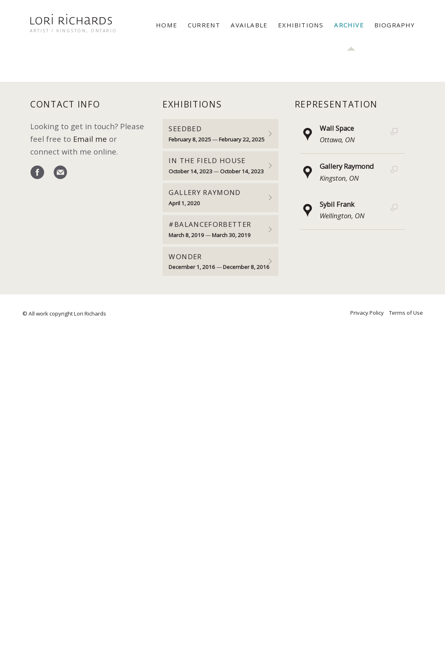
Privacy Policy (367, 312)
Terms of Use (406, 312)
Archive (348, 25)
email (60, 173)
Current (204, 25)
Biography (394, 25)
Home (166, 25)
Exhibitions (300, 25)
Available (249, 25)
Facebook (37, 173)
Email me (90, 139)
